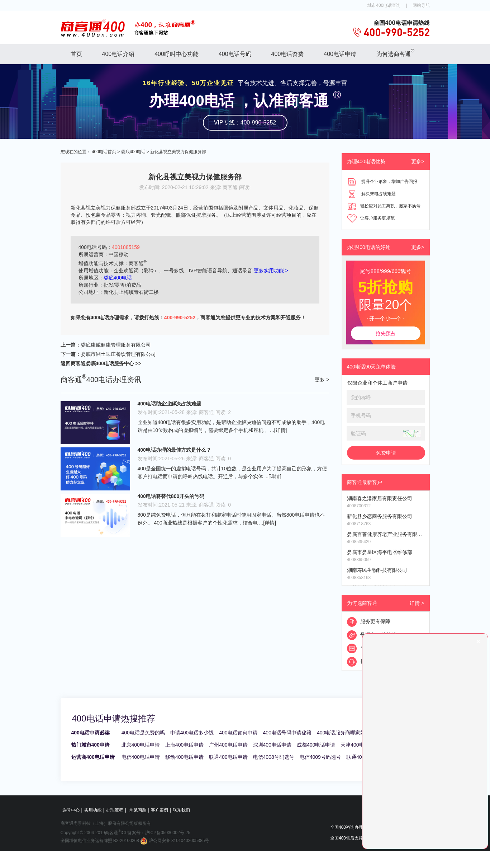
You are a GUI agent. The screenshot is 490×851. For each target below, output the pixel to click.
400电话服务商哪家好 (341, 732)
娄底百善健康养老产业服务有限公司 (385, 534)
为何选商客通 (395, 52)
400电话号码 (235, 54)
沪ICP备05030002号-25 (167, 832)
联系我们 (181, 810)
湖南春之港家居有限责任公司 (379, 498)
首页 (76, 54)
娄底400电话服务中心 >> (114, 363)
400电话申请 (340, 54)
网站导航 (421, 5)
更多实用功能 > (271, 270)
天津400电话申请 (360, 745)
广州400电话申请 (228, 745)
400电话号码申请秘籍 (287, 732)
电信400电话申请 (141, 757)
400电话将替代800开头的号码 (171, 496)
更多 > (322, 379)
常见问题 (137, 810)
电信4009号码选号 (320, 757)
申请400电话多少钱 (192, 732)
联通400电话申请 (228, 757)
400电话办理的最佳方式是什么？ (174, 450)
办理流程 (114, 810)
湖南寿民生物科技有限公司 (377, 570)
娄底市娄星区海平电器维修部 (379, 552)
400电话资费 (287, 54)
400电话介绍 (118, 54)
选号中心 (71, 810)
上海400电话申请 (184, 745)
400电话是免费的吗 (143, 732)
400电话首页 (104, 151)
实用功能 (92, 810)
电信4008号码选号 (273, 757)
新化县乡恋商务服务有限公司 (379, 516)
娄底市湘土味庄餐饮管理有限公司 (118, 354)
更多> (417, 161)
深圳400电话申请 (272, 745)
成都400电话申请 (316, 745)
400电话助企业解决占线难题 (169, 403)
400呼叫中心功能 (176, 54)
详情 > (417, 603)
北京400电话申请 (141, 745)
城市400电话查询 (383, 5)
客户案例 (159, 810)
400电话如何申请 (238, 732)
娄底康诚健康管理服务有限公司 (116, 345)
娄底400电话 (133, 151)
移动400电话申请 (184, 757)
